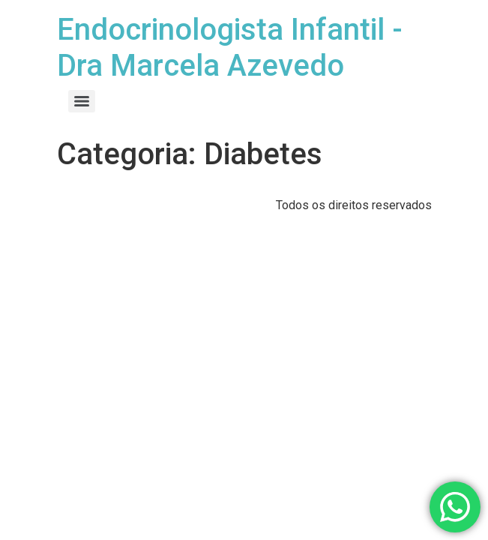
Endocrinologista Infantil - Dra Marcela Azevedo (230, 47)
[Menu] (81, 101)
